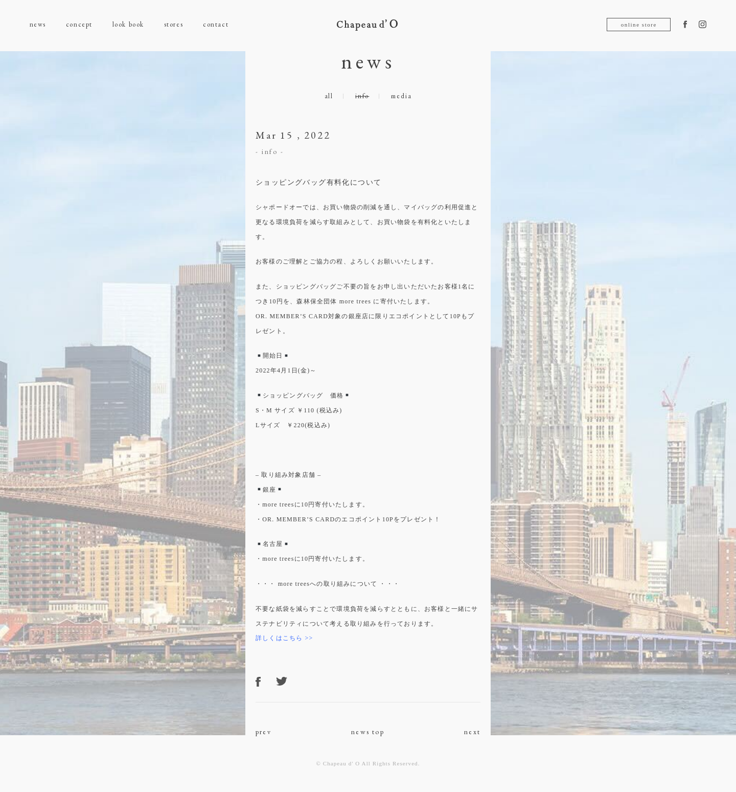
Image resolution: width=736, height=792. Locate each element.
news (38, 24)
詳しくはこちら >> (284, 638)
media (401, 96)
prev (263, 731)
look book (128, 24)
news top (367, 731)
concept (79, 24)
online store (639, 24)
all (329, 96)
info (362, 96)
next (472, 731)
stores (173, 24)
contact (215, 24)
